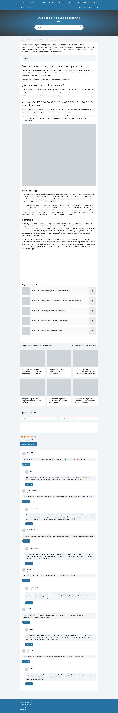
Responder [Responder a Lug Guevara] (29, 524)
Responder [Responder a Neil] (29, 484)
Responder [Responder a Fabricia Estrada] (26, 501)
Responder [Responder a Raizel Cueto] (29, 563)
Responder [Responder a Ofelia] (26, 622)
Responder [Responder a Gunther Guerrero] (29, 603)
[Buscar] (80, 26)
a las (28, 455)
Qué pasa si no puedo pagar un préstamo (84, 346)
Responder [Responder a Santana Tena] (26, 580)
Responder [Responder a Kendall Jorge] (26, 464)
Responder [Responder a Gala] (29, 684)
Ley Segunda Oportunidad (57, 2)
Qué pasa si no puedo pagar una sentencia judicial (36, 346)
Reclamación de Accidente (77, 2)
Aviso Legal (23, 707)
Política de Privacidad (26, 702)
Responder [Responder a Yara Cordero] (26, 541)
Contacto (81, 7)
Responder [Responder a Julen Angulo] (26, 661)
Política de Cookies (25, 705)
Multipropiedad (93, 2)
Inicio (44, 2)
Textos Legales (92, 7)
